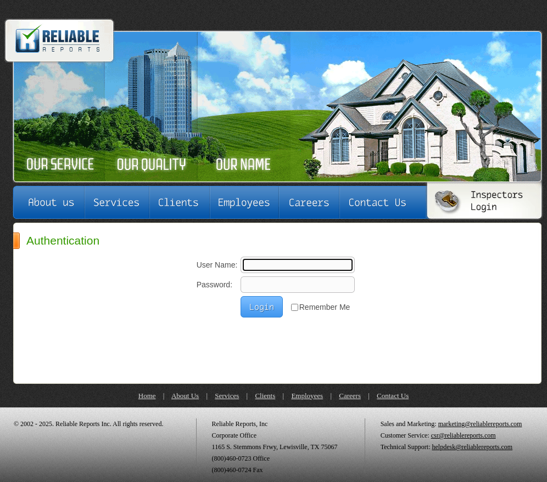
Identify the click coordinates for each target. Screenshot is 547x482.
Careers (350, 396)
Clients (265, 396)
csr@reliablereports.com (463, 435)
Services (227, 396)
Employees (307, 396)
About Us (185, 396)
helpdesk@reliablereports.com (472, 447)
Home (147, 396)
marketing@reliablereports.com (480, 424)
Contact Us (393, 396)
